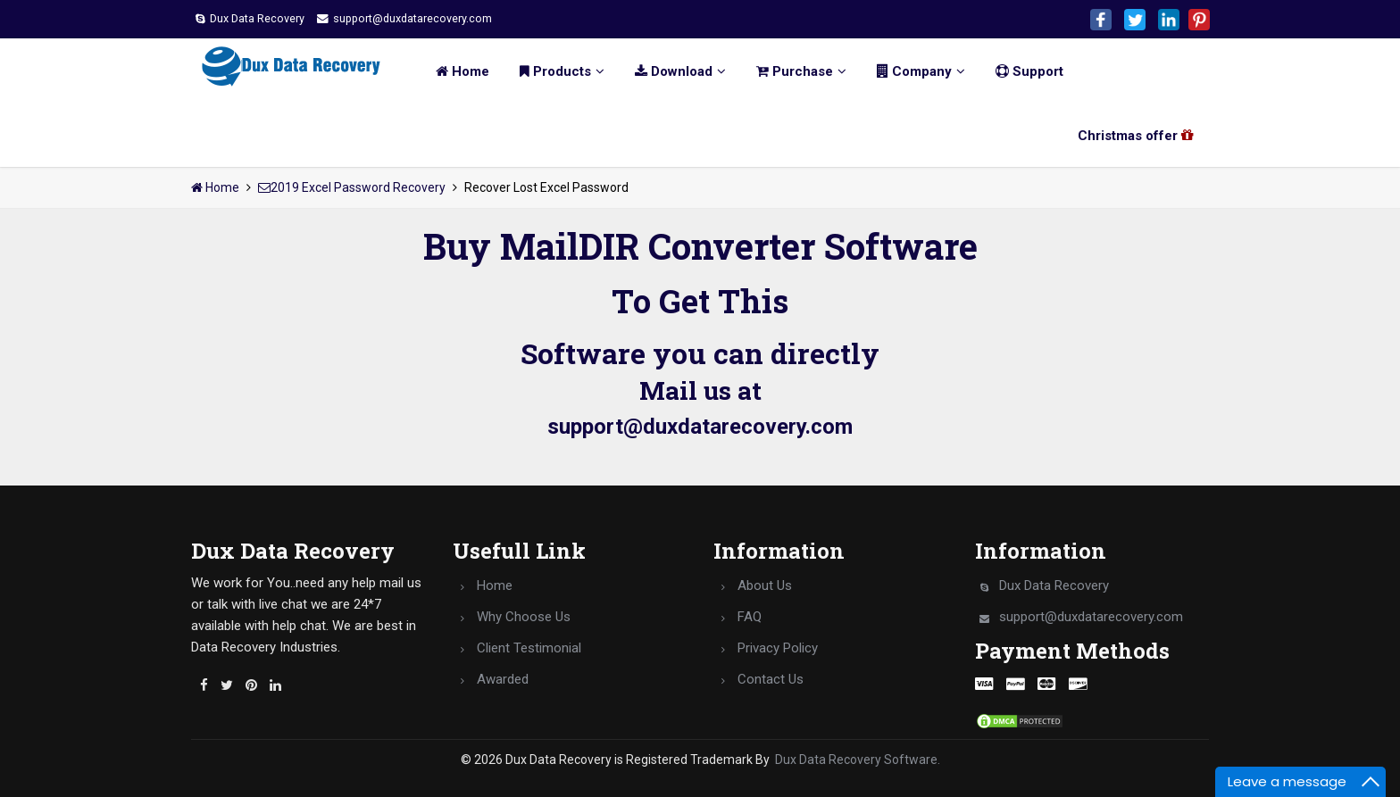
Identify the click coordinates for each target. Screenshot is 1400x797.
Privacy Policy (778, 648)
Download (669, 71)
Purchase (791, 71)
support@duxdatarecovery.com (435, 19)
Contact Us (771, 679)
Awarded (503, 679)
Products (551, 71)
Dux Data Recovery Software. (857, 759)
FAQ (750, 617)
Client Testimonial (529, 648)
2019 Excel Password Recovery (352, 187)
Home (452, 71)
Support (1019, 71)
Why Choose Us (524, 617)
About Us (765, 585)
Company (910, 71)
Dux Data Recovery (258, 19)
